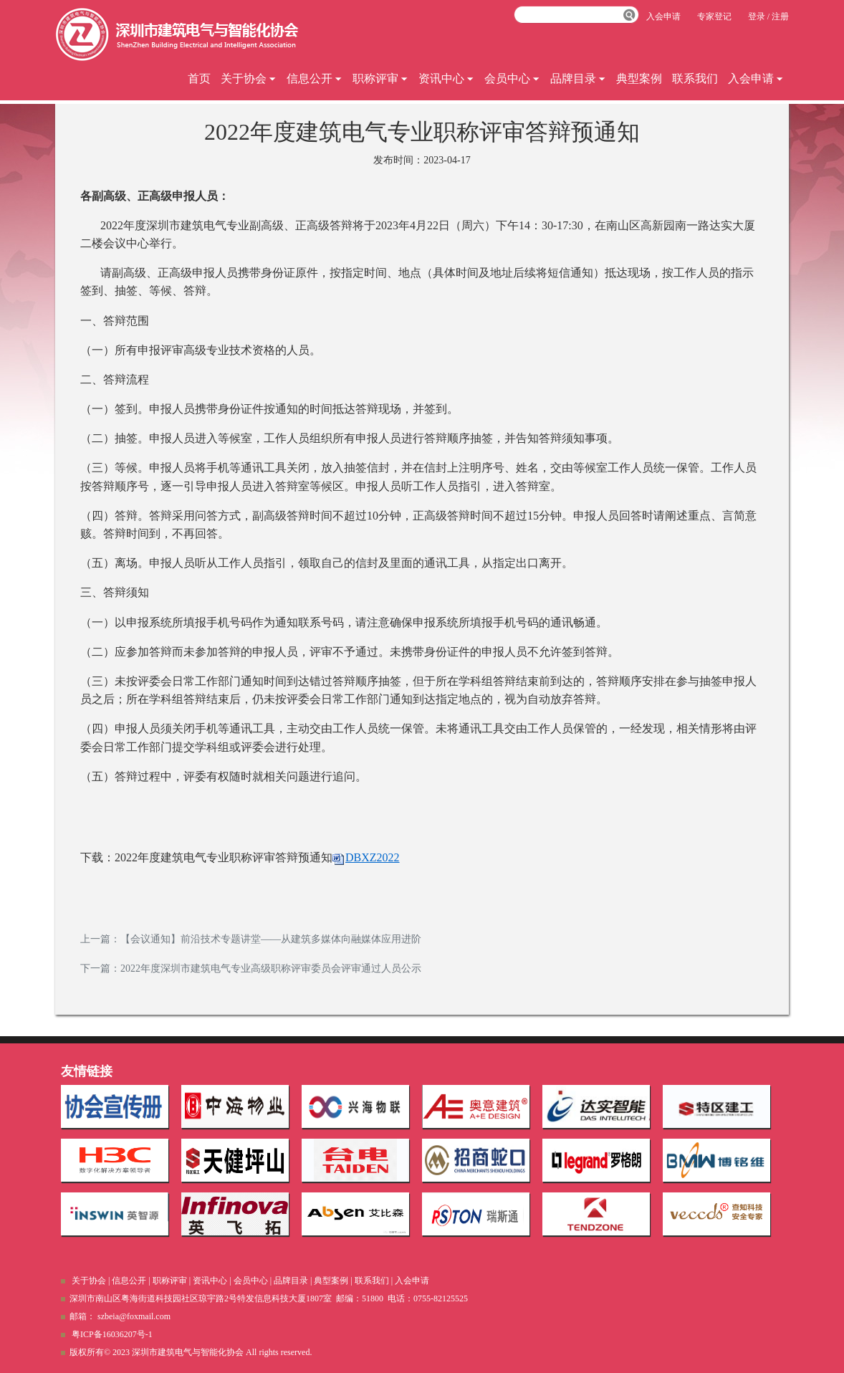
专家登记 (714, 16)
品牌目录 (578, 78)
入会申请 (756, 78)
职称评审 (380, 78)
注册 (780, 16)
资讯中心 (446, 78)
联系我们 (695, 78)
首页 (199, 78)
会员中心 (512, 78)
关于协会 (249, 78)
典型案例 (639, 78)
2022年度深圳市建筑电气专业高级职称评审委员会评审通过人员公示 (270, 968)
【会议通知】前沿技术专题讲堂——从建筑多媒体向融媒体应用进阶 (270, 939)
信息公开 (314, 78)
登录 (756, 16)
